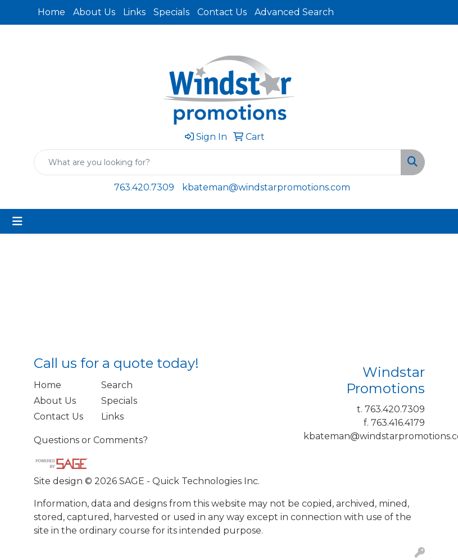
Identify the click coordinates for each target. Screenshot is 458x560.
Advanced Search (294, 12)
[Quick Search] (217, 162)
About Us (94, 12)
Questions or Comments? (91, 440)
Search (117, 385)
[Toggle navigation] (17, 221)
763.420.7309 (144, 187)
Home (51, 12)
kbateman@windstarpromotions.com (266, 187)
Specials (171, 12)
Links (134, 12)
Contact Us (222, 12)
